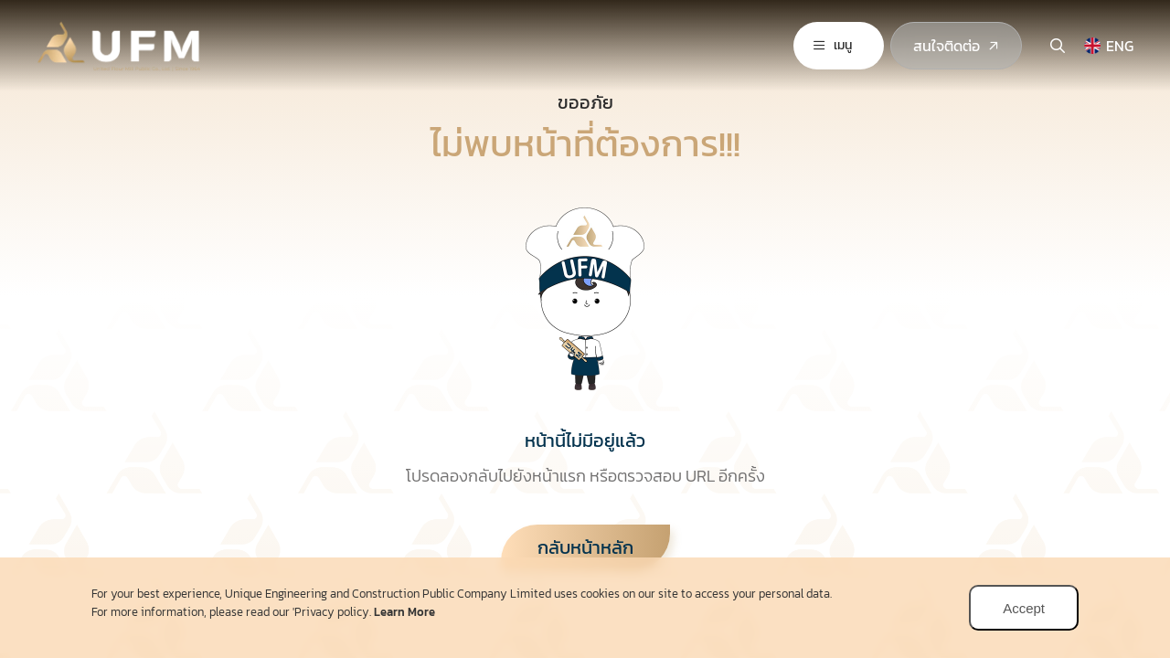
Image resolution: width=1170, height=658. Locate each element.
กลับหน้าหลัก (585, 547)
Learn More (404, 612)
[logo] (123, 41)
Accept (1024, 608)
